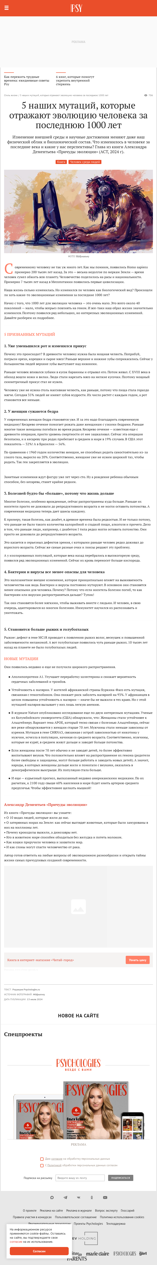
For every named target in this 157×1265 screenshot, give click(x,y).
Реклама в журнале (79, 1210)
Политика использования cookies (122, 1217)
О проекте (30, 1210)
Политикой (54, 1165)
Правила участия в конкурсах (32, 1217)
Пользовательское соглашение (76, 1217)
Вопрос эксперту (106, 1210)
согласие (56, 1159)
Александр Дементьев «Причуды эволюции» (45, 804)
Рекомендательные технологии (49, 1224)
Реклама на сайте (51, 1210)
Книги (61, 162)
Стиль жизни (11, 95)
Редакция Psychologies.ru (26, 989)
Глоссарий (127, 1210)
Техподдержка (115, 1224)
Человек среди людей (85, 162)
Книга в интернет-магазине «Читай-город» (40, 960)
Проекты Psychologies (88, 1224)
